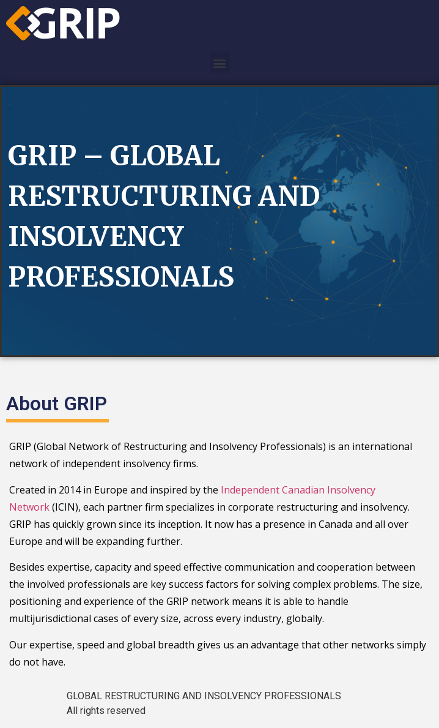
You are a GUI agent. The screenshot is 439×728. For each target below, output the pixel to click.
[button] (220, 63)
